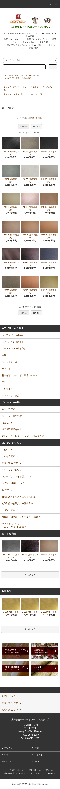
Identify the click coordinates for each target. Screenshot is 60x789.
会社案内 (35, 761)
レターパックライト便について (17, 476)
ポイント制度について (13, 483)
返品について (50, 770)
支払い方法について (19, 770)
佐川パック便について (13, 469)
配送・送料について (36, 770)
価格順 (31, 118)
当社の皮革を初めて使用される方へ (19, 496)
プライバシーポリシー (34, 773)
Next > (36, 126)
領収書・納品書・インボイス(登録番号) (21, 517)
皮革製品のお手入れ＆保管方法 (17, 503)
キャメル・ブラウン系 (13, 94)
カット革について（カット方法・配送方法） (15, 525)
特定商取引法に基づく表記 (14, 773)
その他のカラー (37, 94)
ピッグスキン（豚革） (13, 78)
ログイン (5, 755)
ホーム (5, 75)
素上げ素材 (27, 78)
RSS (48, 773)
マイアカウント (8, 748)
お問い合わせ (7, 761)
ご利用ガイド (8, 449)
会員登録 (35, 748)
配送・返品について (12, 463)
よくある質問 (8, 456)
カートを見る (37, 755)
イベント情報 (8, 510)
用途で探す (14, 75)
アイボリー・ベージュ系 (41, 87)
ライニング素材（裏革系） (30, 75)
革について (7, 490)
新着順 (39, 118)
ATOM (53, 773)
